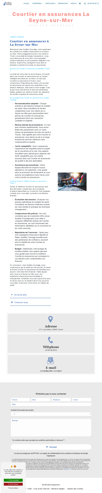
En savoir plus (18, 294)
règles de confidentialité (51, 446)
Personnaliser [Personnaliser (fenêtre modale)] (13, 488)
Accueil (26, 3)
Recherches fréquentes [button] (51, 485)
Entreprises (36, 3)
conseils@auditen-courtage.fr (51, 371)
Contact (74, 3)
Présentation (63, 3)
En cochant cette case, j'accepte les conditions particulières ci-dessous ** (39, 433)
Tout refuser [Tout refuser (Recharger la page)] (13, 484)
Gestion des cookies (75, 489)
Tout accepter (13, 480)
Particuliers (50, 3)
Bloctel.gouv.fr (67, 461)
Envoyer (53, 439)
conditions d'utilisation (72, 446)
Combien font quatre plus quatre (22, 403)
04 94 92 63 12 (91, 3)
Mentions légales (58, 489)
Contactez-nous (19, 302)
